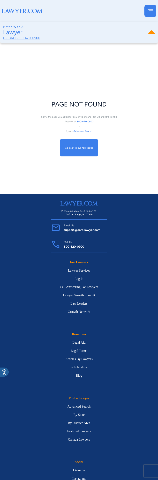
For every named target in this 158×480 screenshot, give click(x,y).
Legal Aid (79, 342)
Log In (78, 278)
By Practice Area (79, 423)
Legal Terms (79, 350)
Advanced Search (79, 406)
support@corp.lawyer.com (82, 230)
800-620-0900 (28, 38)
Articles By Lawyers (79, 359)
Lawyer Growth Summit (79, 295)
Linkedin (79, 470)
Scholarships (79, 367)
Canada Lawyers (79, 439)
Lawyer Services (79, 270)
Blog (79, 375)
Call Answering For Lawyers (79, 287)
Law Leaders (78, 303)
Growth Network (79, 311)
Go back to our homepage (79, 147)
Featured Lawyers (79, 431)
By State (79, 414)
